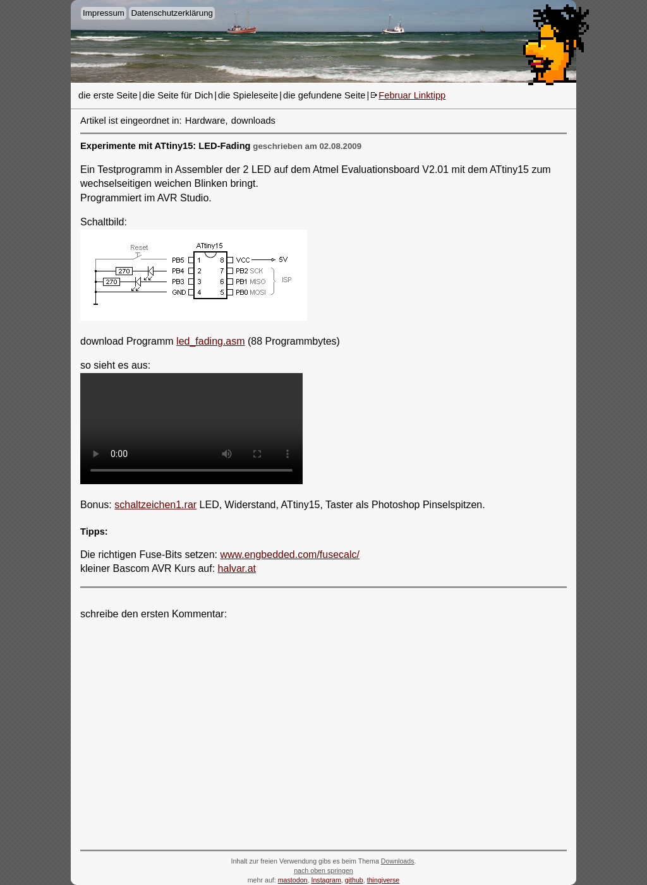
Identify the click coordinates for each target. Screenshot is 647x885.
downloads (253, 121)
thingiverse (383, 880)
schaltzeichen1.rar (155, 504)
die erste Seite (108, 95)
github (354, 880)
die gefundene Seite (324, 95)
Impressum (103, 13)
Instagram (326, 880)
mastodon (293, 880)
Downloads (397, 861)
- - (191, 428)
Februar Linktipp (411, 95)
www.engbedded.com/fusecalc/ (290, 554)
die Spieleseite (248, 95)
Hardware (205, 121)
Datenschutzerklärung (172, 13)
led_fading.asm (210, 341)
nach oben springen (323, 870)
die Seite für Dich (178, 95)
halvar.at (237, 568)
